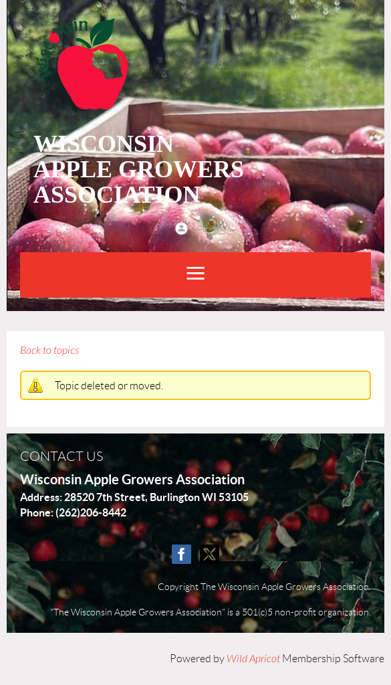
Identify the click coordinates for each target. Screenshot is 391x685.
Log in (204, 226)
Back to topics (49, 351)
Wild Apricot (253, 659)
